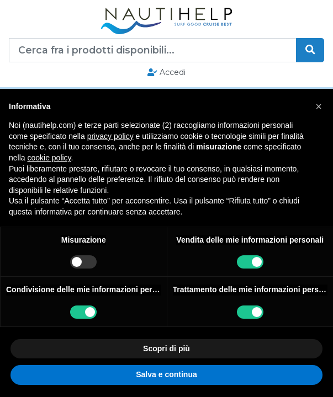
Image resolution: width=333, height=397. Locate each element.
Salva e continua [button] (166, 374)
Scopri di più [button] (166, 348)
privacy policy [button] (110, 136)
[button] (318, 106)
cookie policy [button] (49, 157)
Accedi (166, 72)
